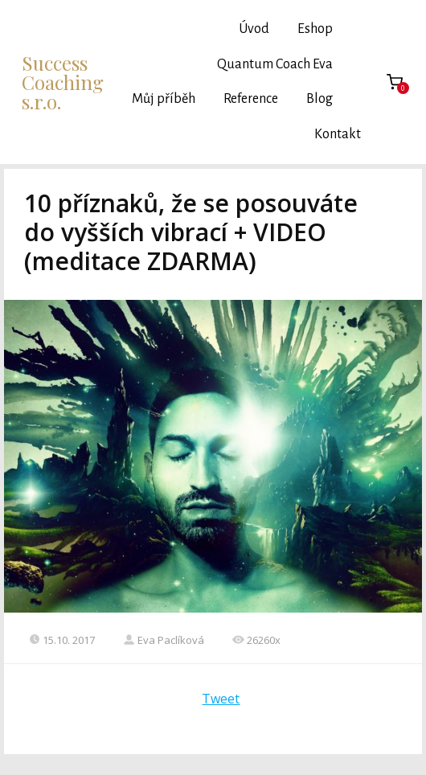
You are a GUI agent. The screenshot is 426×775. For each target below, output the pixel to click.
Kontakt (337, 134)
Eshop (315, 29)
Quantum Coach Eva (275, 64)
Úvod (254, 29)
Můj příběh (163, 99)
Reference (250, 99)
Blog (319, 99)
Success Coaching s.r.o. (63, 82)
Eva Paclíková (163, 640)
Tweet (221, 698)
